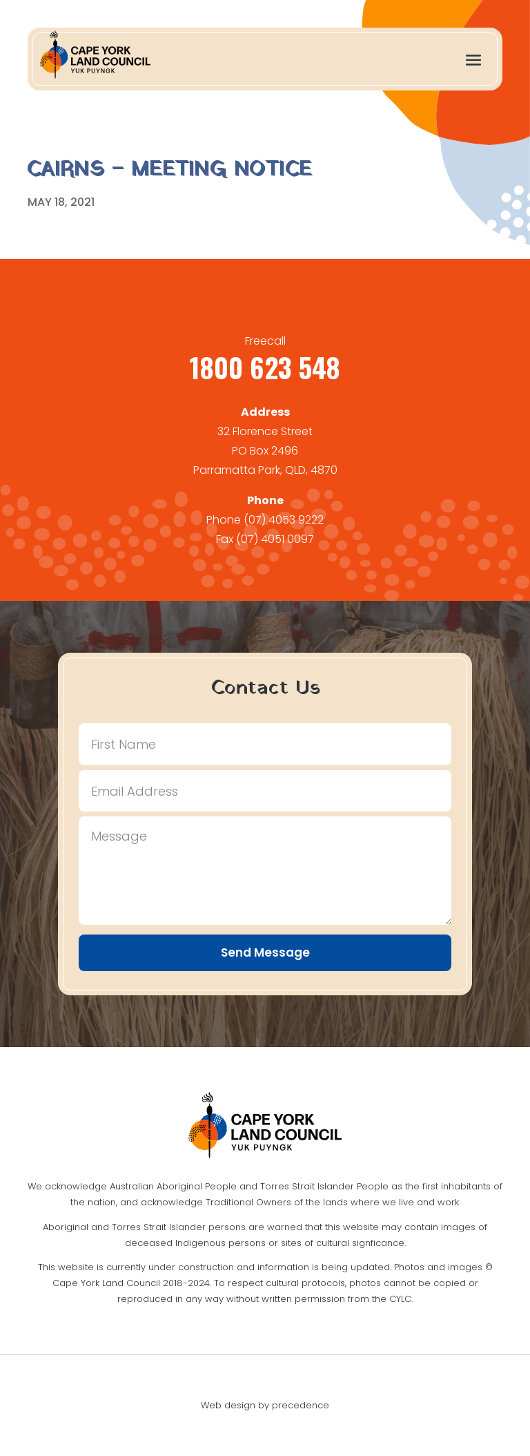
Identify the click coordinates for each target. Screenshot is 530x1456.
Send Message (265, 952)
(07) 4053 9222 (284, 520)
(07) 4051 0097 (275, 539)
